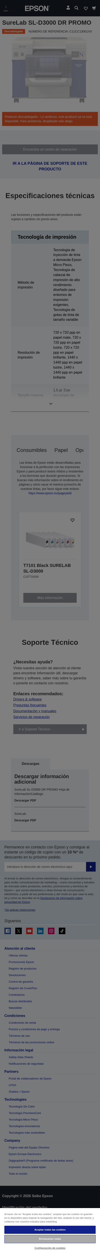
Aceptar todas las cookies (50, 1229)
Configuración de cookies (50, 1248)
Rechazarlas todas (50, 1239)
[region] (50, 1230)
